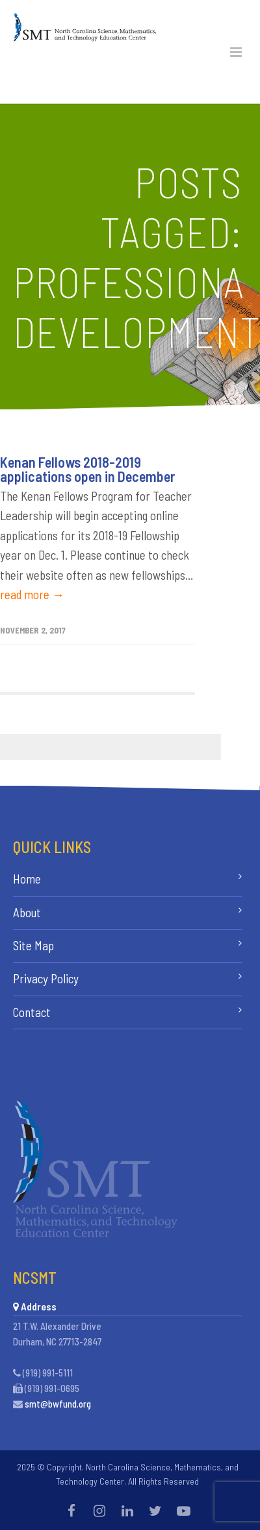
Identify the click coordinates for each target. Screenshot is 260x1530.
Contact (32, 1012)
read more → (32, 594)
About (27, 912)
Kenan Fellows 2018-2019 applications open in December (87, 469)
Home (27, 878)
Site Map (33, 945)
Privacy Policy (46, 978)
